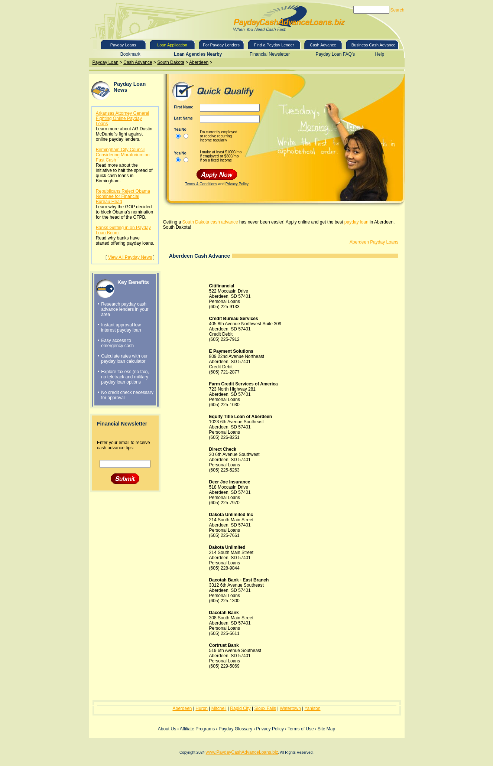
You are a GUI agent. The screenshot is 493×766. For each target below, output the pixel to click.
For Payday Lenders (221, 45)
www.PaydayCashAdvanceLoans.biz (242, 752)
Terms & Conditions (201, 184)
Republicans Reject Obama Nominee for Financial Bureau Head (123, 196)
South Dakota (170, 62)
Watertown (290, 708)
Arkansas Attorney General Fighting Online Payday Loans (122, 118)
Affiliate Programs (197, 728)
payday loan (356, 222)
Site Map (326, 728)
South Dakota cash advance (210, 222)
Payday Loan (106, 62)
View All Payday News (130, 257)
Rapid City (240, 708)
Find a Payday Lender (274, 45)
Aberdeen (198, 62)
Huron (201, 708)
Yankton (312, 708)
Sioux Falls (265, 708)
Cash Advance (323, 45)
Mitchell (219, 708)
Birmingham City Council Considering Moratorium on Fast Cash (123, 155)
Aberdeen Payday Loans (374, 242)
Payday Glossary (235, 728)
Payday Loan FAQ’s (335, 54)
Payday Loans (123, 45)
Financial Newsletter (270, 54)
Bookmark (130, 54)
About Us (167, 728)
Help (379, 54)
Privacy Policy (237, 184)
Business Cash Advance (373, 45)
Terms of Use (301, 728)
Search (397, 10)
